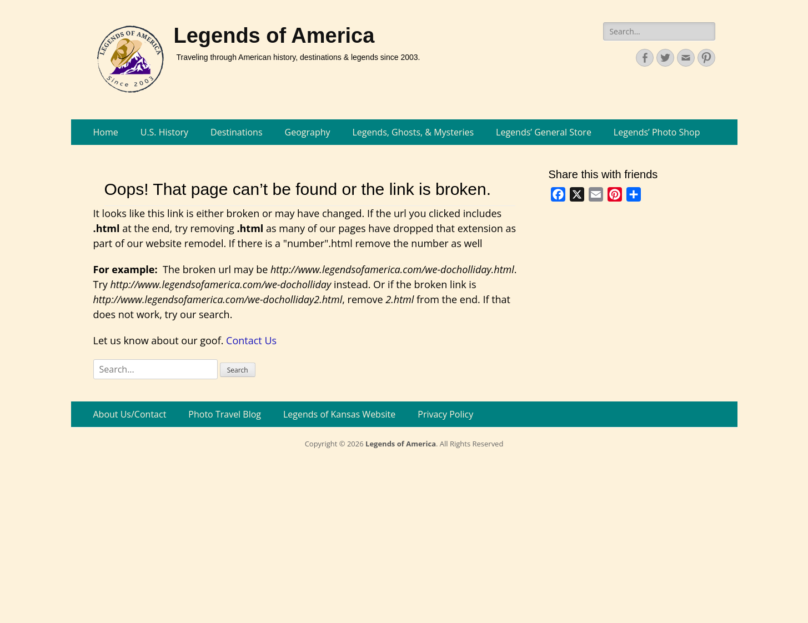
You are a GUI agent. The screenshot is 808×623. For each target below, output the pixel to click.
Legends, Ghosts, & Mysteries (413, 132)
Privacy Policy (445, 414)
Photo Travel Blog (224, 414)
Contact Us (251, 340)
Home (105, 132)
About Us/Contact (130, 414)
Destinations (236, 132)
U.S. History (164, 132)
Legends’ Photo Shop (657, 132)
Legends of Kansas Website (339, 414)
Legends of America (274, 35)
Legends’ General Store (543, 132)
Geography (307, 132)
